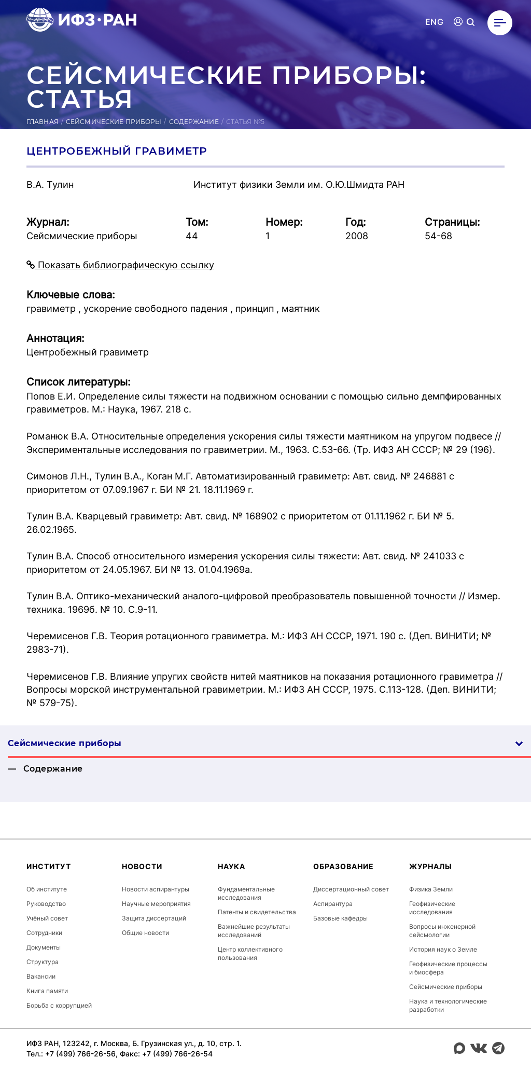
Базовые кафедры (340, 918)
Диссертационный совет (351, 889)
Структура (42, 962)
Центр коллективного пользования (250, 953)
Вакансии (40, 976)
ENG (434, 22)
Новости (142, 866)
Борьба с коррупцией (59, 1005)
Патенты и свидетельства (257, 912)
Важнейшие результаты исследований (254, 931)
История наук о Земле (443, 949)
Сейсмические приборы (113, 122)
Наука (231, 866)
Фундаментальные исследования (246, 893)
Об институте (46, 889)
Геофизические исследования (432, 908)
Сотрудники (44, 933)
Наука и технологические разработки (448, 1005)
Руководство (46, 904)
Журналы (430, 866)
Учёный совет (47, 918)
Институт (48, 866)
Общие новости (145, 933)
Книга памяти (47, 991)
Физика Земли (431, 889)
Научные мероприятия (156, 904)
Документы (43, 947)
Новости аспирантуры (155, 889)
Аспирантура (333, 904)
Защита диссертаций (154, 918)
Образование (343, 866)
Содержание (194, 122)
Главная (42, 122)
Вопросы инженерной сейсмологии (442, 931)
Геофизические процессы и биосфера (448, 968)
